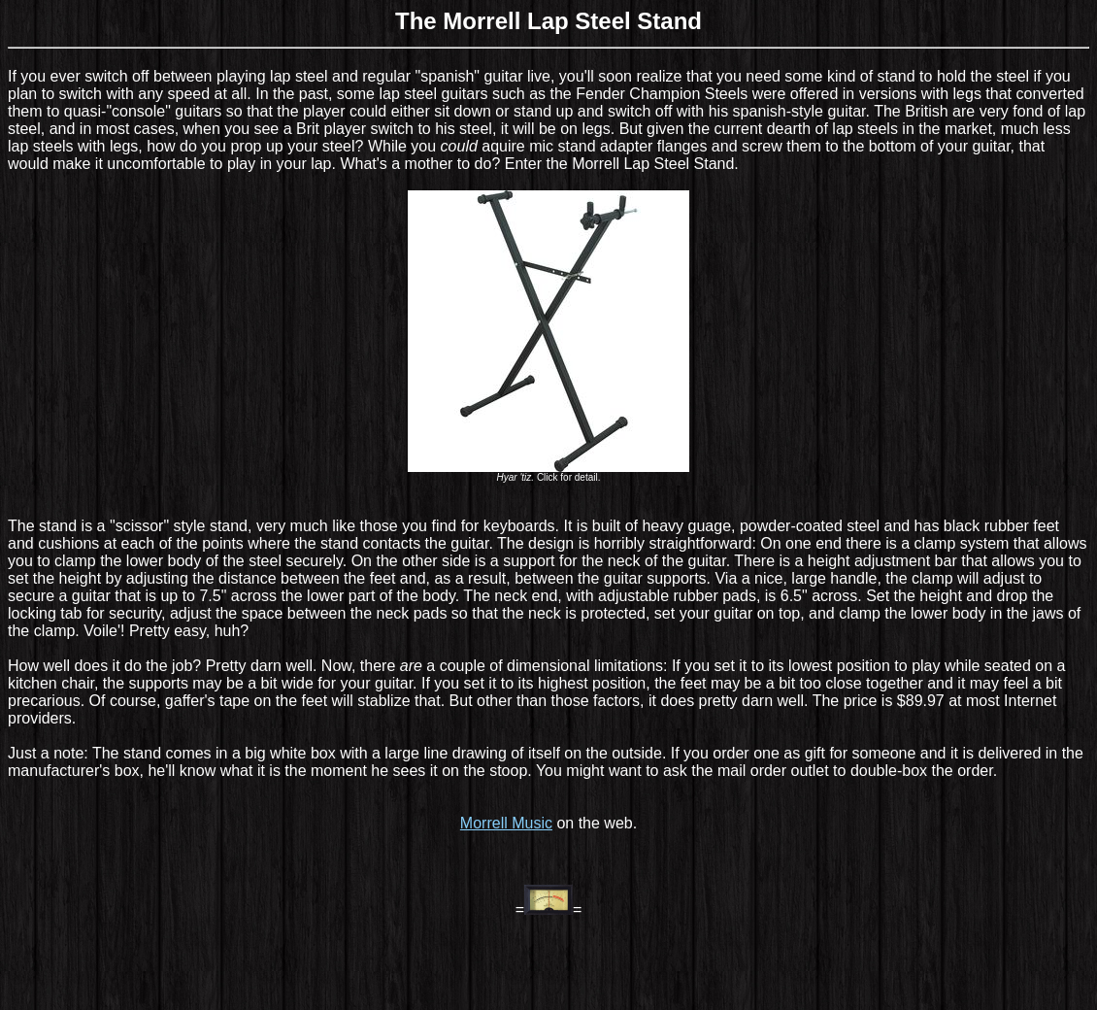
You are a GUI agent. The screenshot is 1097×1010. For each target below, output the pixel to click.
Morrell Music (506, 823)
